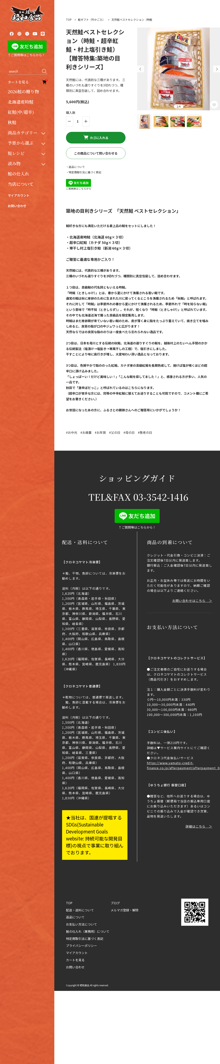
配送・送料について (80, 910)
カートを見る (27, 82)
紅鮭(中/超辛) (21, 112)
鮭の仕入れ (18, 174)
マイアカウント (18, 195)
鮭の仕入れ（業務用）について (87, 931)
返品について (75, 917)
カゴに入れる (95, 137)
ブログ (115, 903)
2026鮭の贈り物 (23, 91)
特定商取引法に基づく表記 (84, 938)
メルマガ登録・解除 (125, 910)
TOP (69, 20)
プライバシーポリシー (81, 945)
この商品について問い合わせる (96, 153)
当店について (20, 184)
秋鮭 (12, 122)
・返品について (75, 167)
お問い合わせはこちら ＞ (192, 600)
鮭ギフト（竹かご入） (91, 20)
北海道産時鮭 (20, 102)
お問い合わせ (17, 205)
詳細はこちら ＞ (198, 826)
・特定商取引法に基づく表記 (83, 172)
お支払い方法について (81, 924)
